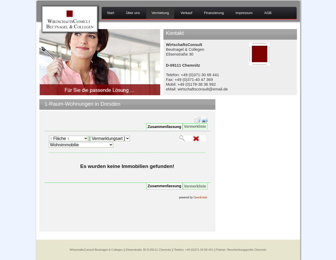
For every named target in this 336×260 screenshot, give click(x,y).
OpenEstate (200, 197)
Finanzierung (214, 13)
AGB (267, 13)
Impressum (243, 13)
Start (110, 13)
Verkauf (186, 13)
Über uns (133, 13)
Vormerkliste (195, 126)
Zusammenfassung (164, 127)
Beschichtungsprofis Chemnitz (246, 249)
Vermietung (160, 13)
